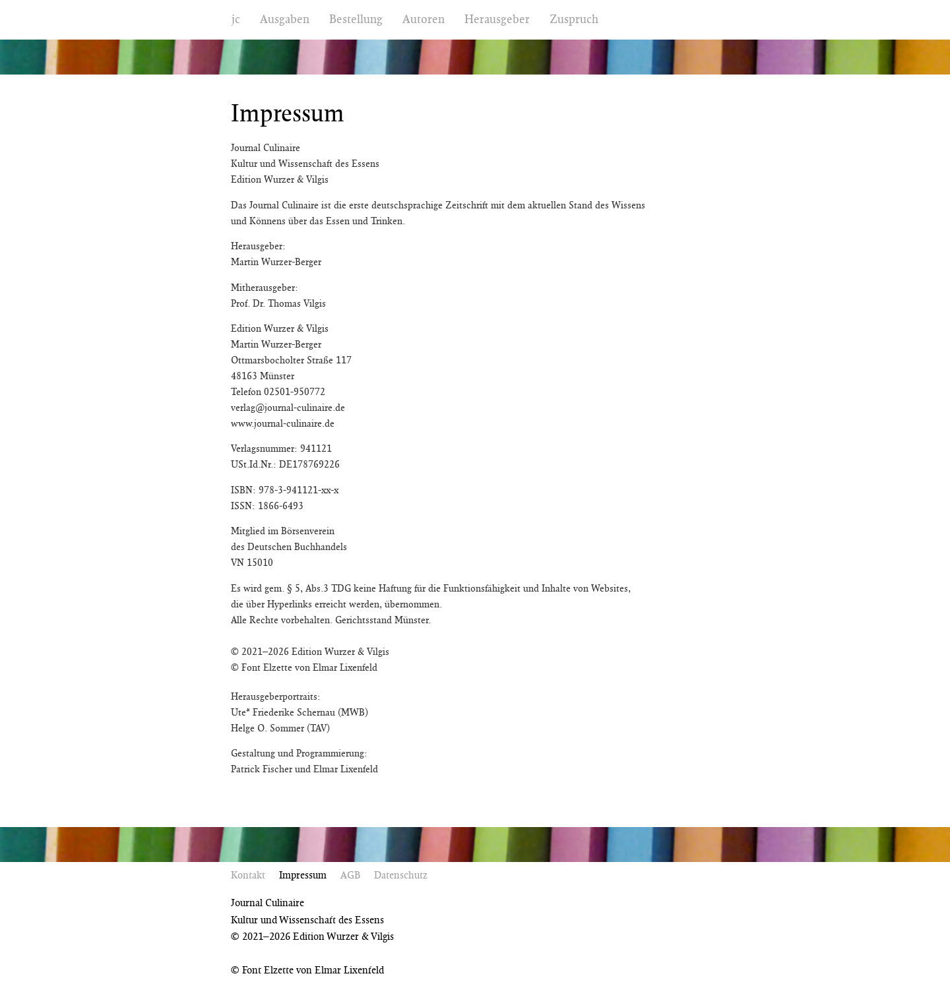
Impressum (303, 875)
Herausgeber (497, 19)
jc (236, 19)
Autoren (423, 19)
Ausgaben (284, 19)
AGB (350, 875)
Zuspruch (574, 19)
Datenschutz (401, 875)
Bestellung (356, 19)
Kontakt (248, 875)
